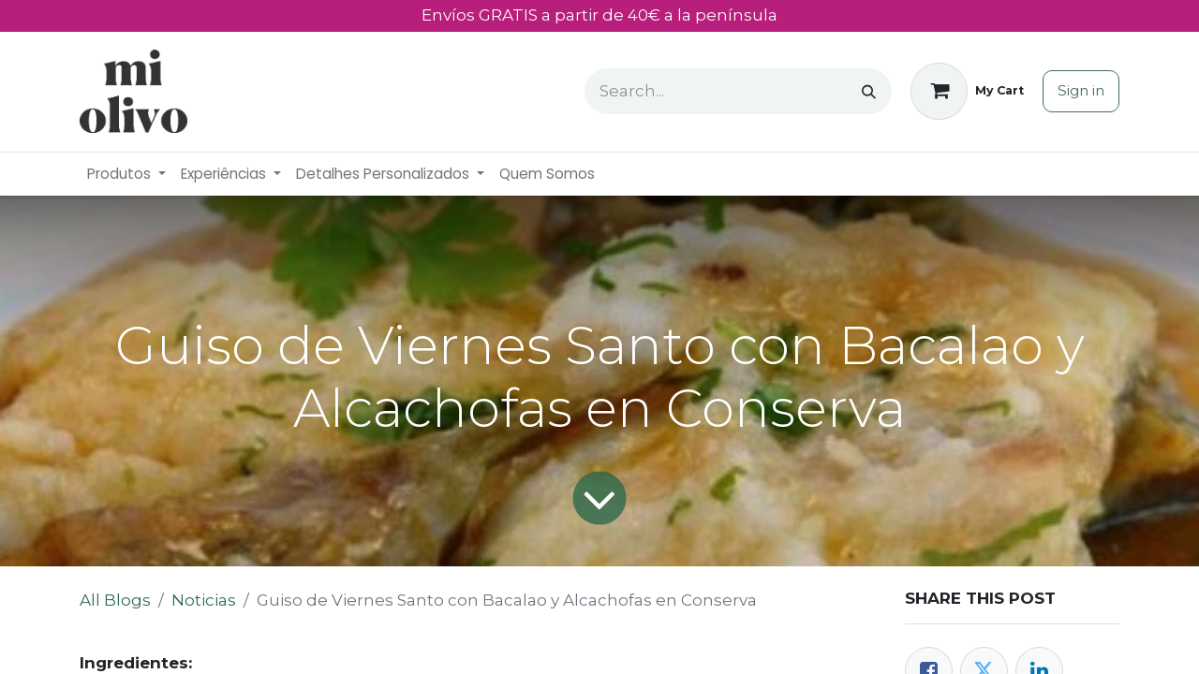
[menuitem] (126, 174)
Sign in (1081, 90)
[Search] (869, 91)
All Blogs (115, 600)
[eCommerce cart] (967, 91)
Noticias (203, 600)
